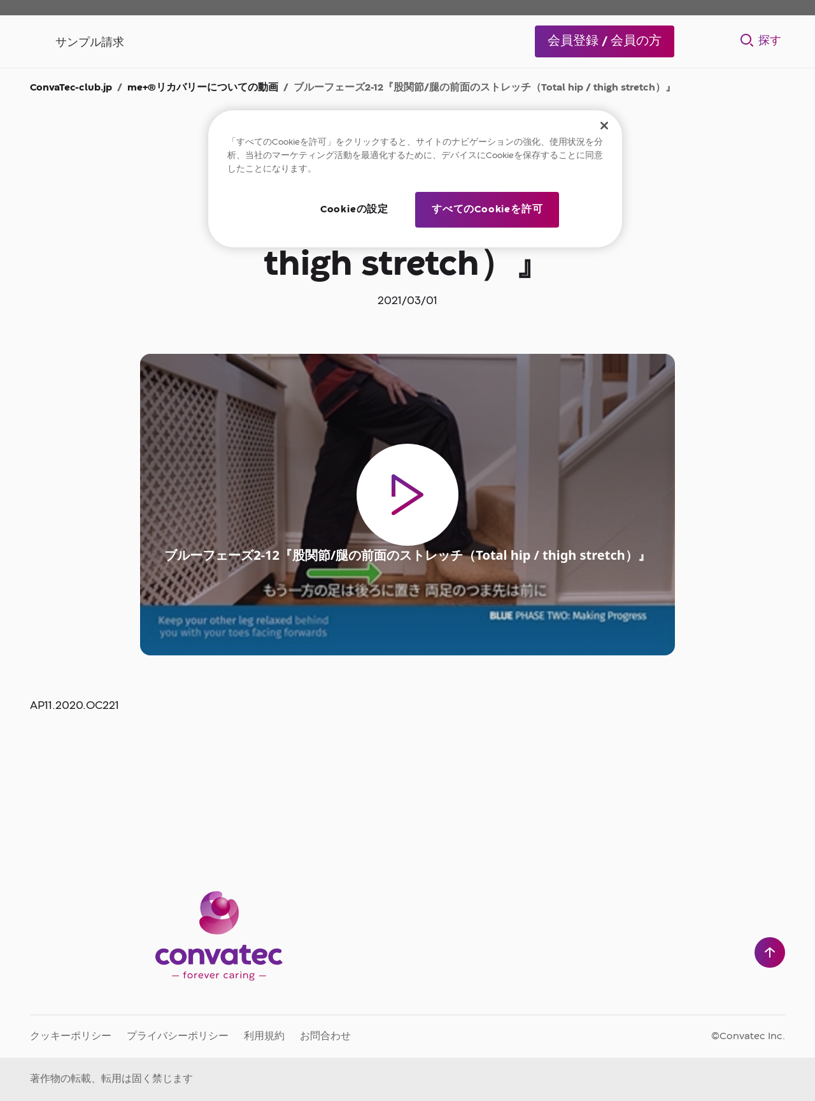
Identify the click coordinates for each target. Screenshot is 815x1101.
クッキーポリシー (70, 1036)
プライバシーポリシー (178, 1036)
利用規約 (264, 1036)
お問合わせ (325, 1036)
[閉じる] (604, 126)
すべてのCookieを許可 (487, 209)
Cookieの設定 (354, 209)
